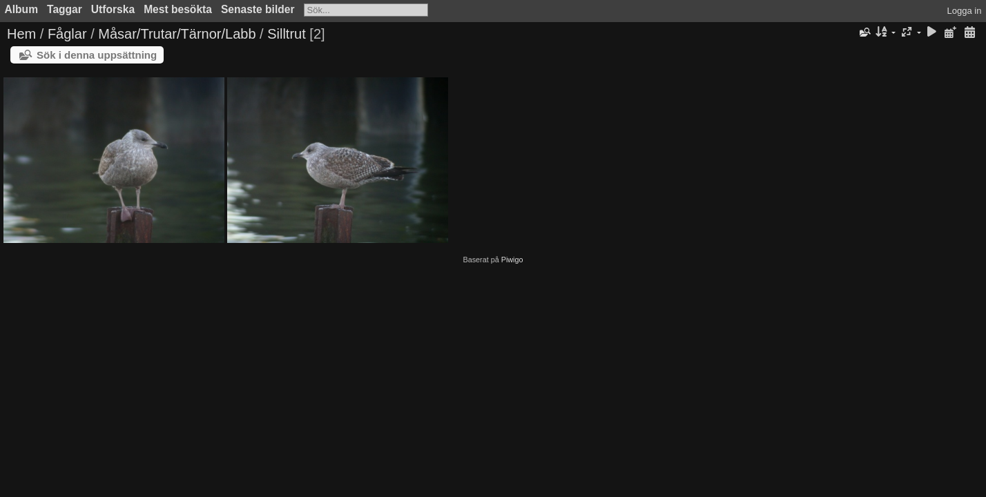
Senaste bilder (258, 9)
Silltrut (286, 33)
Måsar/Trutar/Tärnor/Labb (176, 33)
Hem (21, 33)
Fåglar (67, 33)
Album (22, 9)
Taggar (64, 9)
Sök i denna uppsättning (97, 55)
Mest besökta (178, 9)
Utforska (113, 9)
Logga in (964, 11)
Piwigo (512, 259)
